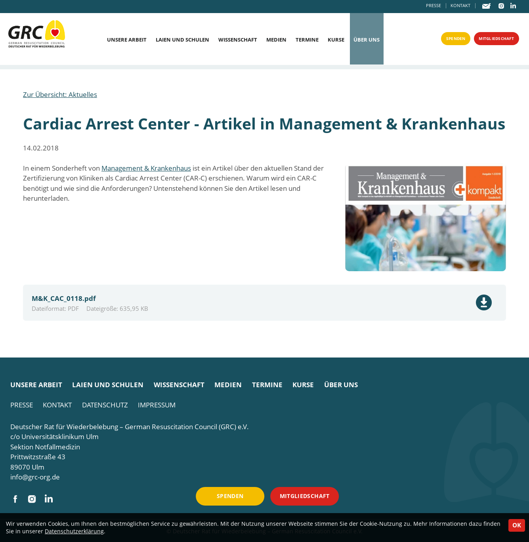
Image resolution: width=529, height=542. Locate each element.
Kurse (336, 40)
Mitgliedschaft (491, 40)
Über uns (366, 40)
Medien (276, 40)
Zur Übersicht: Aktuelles (60, 94)
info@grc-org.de (35, 476)
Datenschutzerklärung (74, 531)
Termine (307, 40)
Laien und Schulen (182, 40)
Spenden (443, 40)
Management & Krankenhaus (146, 168)
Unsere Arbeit (127, 40)
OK (516, 525)
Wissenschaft (237, 40)
